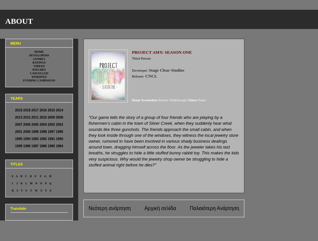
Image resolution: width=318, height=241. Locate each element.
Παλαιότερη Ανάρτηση (214, 208)
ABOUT (19, 21)
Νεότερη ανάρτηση (110, 208)
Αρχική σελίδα (160, 208)
